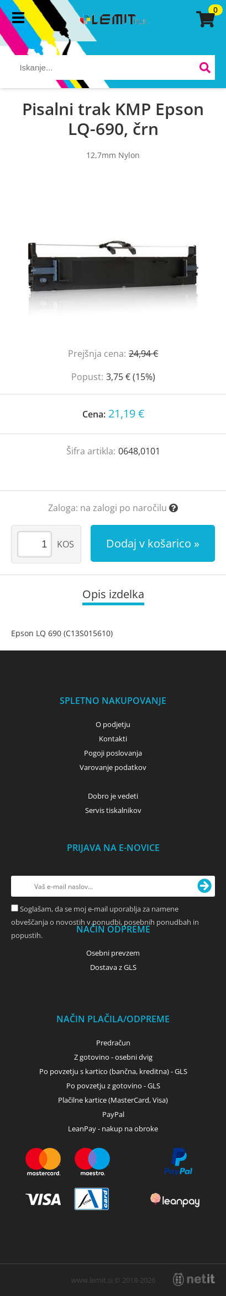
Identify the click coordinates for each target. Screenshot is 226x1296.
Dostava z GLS (113, 967)
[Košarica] (204, 19)
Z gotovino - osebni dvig (113, 1057)
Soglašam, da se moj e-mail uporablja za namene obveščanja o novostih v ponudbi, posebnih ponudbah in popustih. (105, 922)
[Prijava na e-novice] (204, 886)
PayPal (113, 1114)
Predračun (113, 1043)
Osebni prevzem (113, 953)
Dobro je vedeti (113, 796)
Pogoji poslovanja (113, 753)
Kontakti (113, 739)
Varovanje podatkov (113, 767)
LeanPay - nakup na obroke (113, 1129)
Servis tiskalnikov (113, 810)
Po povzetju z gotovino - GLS (113, 1086)
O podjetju (113, 724)
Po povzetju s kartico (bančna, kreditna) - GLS (113, 1071)
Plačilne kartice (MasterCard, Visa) (113, 1100)
